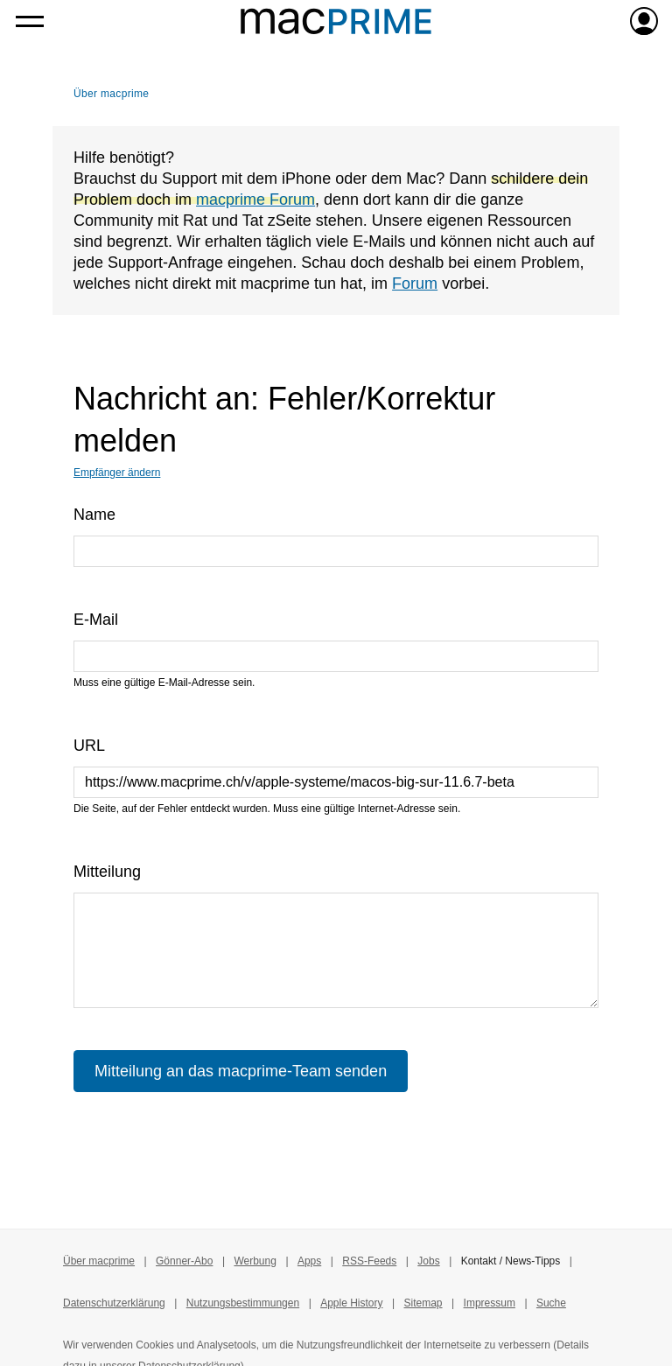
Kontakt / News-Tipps (511, 1261)
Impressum (489, 1303)
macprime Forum (255, 199)
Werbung (255, 1261)
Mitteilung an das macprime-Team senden (240, 1071)
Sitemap (423, 1303)
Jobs (428, 1261)
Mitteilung (107, 871)
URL (89, 745)
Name (95, 514)
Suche (551, 1303)
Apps (309, 1261)
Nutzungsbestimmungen (242, 1303)
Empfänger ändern (117, 472)
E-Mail (96, 619)
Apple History (351, 1303)
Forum (415, 283)
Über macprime (111, 94)
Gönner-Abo (184, 1261)
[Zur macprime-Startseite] (336, 21)
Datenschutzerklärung (114, 1303)
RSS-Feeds (369, 1261)
